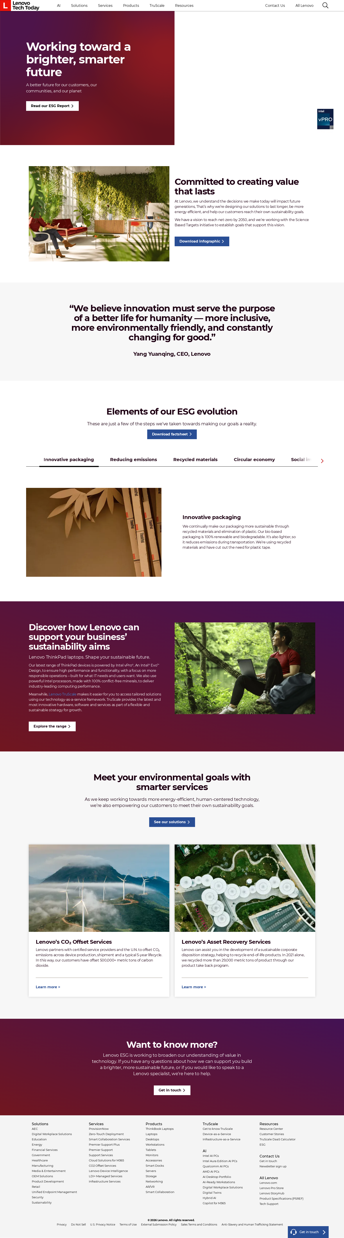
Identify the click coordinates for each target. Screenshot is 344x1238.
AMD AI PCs (211, 1171)
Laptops (151, 1134)
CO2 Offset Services (102, 1165)
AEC (35, 1128)
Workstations (155, 1144)
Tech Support (269, 1204)
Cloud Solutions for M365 (106, 1160)
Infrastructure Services (104, 1181)
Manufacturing (42, 1165)
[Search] (325, 5)
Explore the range (50, 726)
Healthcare (40, 1160)
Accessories (154, 1160)
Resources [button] (184, 6)
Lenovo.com (268, 1182)
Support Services (101, 1155)
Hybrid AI (209, 1198)
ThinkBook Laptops (160, 1128)
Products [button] (131, 6)
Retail (36, 1186)
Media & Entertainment (49, 1171)
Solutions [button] (79, 6)
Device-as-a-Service (217, 1134)
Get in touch (170, 1090)
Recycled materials (195, 459)
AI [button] (59, 6)
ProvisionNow (99, 1128)
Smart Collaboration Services (109, 1139)
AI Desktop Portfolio (217, 1177)
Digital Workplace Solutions (52, 1134)
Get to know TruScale (218, 1128)
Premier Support (101, 1150)
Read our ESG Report (50, 106)
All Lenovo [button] (306, 6)
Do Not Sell (78, 1224)
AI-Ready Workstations (219, 1182)
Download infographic (199, 241)
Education (39, 1139)
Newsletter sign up (273, 1166)
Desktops (152, 1139)
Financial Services (44, 1150)
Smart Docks (155, 1165)
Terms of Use (128, 1224)
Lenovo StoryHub (272, 1193)
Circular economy (254, 459)
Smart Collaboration (160, 1192)
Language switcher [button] (336, 5)
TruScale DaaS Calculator (278, 1139)
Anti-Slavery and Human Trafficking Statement (252, 1224)
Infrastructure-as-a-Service (221, 1139)
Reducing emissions (133, 459)
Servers (151, 1171)
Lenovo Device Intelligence (108, 1171)
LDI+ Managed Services (105, 1176)
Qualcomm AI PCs (216, 1166)
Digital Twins (212, 1192)
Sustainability (42, 1202)
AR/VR (150, 1186)
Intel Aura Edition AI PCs (220, 1161)
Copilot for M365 (214, 1203)
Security (37, 1197)
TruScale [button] (157, 6)
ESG (262, 1144)
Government (41, 1155)
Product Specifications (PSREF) (281, 1198)
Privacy (62, 1224)
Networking (154, 1181)
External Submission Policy (159, 1224)
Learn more (46, 987)
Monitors (152, 1155)
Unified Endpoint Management (54, 1192)
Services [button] (105, 6)
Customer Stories (272, 1134)
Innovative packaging (69, 459)
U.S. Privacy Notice (102, 1224)
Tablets (151, 1150)
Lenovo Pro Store (272, 1188)
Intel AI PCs (211, 1155)
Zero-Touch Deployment (106, 1134)
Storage (151, 1176)
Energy (37, 1144)
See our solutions (170, 822)
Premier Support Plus (104, 1144)
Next (322, 461)
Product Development (48, 1181)
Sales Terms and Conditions (199, 1224)
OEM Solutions (42, 1176)
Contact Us (275, 6)
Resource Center (271, 1128)
